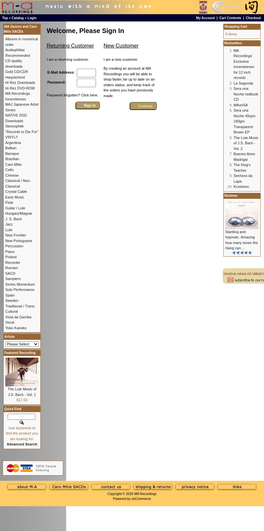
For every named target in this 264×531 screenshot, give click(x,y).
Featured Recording (19, 353)
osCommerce (141, 499)
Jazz (9, 224)
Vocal (9, 322)
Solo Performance (19, 290)
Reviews (231, 195)
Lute (8, 230)
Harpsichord (15, 77)
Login (31, 18)
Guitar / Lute (15, 208)
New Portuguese (18, 241)
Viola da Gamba (18, 317)
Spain (10, 295)
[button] (88, 105)
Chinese (12, 175)
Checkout (253, 18)
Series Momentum (20, 284)
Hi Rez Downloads (20, 83)
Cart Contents (230, 18)
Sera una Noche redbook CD (246, 94)
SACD (10, 273)
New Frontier (15, 235)
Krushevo (241, 187)
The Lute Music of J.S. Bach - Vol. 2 (246, 143)
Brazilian (12, 159)
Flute (9, 202)
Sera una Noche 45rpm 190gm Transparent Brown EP (244, 121)
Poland (11, 257)
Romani (11, 268)
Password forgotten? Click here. (72, 95)
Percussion (14, 246)
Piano (10, 252)
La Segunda (243, 83)
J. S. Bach (13, 219)
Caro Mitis (13, 164)
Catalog (18, 18)
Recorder (12, 263)
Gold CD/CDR (16, 72)
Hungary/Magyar (18, 213)
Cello (9, 170)
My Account (205, 18)
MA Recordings (145, 494)
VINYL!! (11, 137)
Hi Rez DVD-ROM (20, 88)
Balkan (11, 148)
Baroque (12, 154)
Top (5, 18)
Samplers (13, 279)
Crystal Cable (16, 192)
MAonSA (241, 105)
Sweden (12, 300)
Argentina (13, 143)
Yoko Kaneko (15, 328)
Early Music (14, 197)
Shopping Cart (235, 26)
